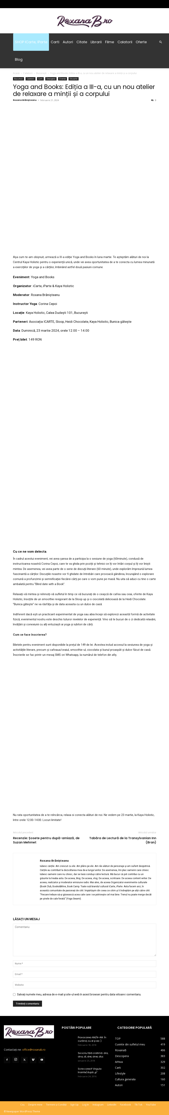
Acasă (16, 73)
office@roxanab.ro (33, 1049)
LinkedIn (111, 1104)
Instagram (98, 1104)
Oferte (141, 42)
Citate (81, 42)
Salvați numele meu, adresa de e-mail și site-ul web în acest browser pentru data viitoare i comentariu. (79, 994)
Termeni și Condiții (56, 1104)
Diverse (62, 78)
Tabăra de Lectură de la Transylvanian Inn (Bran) (122, 840)
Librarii (96, 42)
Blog (18, 59)
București (41, 73)
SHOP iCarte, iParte (31, 42)
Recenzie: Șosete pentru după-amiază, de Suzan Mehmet (46, 840)
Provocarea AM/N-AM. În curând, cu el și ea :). (92, 1039)
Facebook (125, 1104)
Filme (109, 42)
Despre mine (35, 1104)
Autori (68, 42)
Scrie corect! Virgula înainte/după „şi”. (89, 1070)
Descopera (50, 78)
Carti (55, 42)
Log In (85, 1104)
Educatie (73, 78)
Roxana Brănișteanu (25, 100)
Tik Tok (138, 1104)
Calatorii (125, 42)
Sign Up (74, 1104)
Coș (22, 1104)
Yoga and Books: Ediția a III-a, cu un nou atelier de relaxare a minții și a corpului (84, 90)
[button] (160, 42)
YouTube (151, 1104)
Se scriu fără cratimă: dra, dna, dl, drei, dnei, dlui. (93, 1054)
